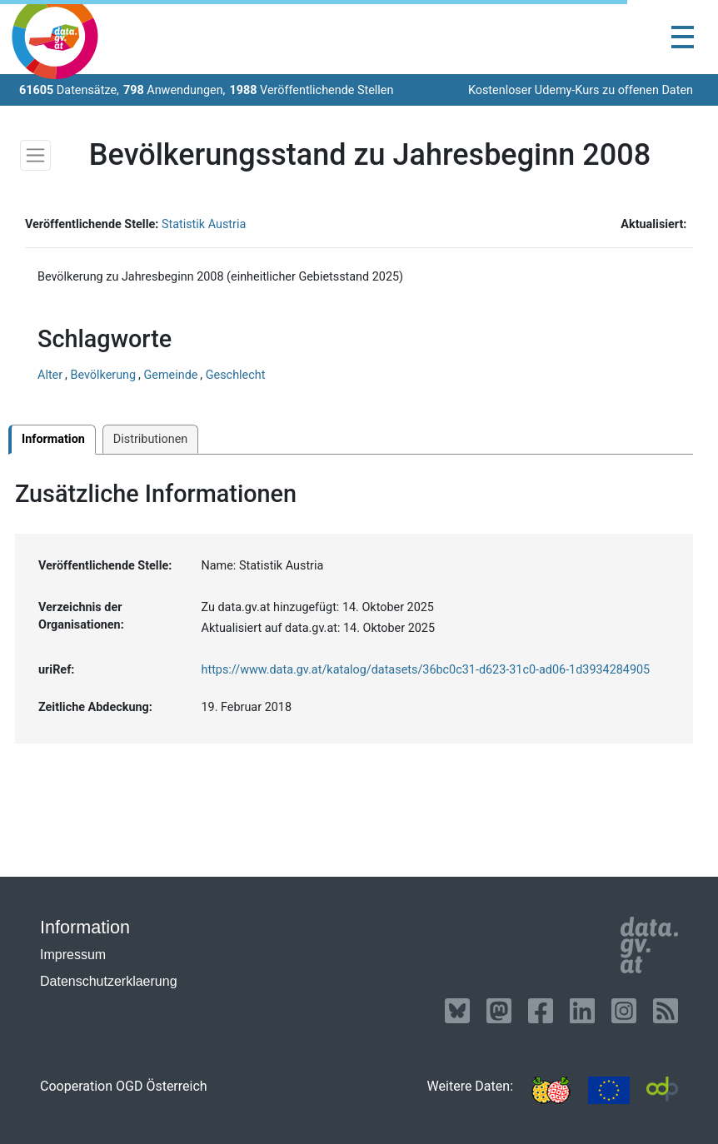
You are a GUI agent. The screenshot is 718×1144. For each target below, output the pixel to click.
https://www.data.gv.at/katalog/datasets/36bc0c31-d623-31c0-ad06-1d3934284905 (426, 670)
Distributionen (150, 439)
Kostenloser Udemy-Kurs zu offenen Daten (580, 90)
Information (53, 439)
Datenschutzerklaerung (108, 981)
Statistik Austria (204, 224)
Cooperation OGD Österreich (123, 1086)
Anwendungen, (174, 90)
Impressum (73, 955)
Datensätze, (69, 90)
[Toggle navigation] (683, 37)
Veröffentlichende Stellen (311, 90)
